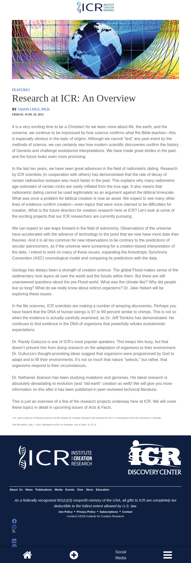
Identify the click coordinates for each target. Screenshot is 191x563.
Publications (44, 489)
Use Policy (65, 511)
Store (89, 489)
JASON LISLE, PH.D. (34, 109)
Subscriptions (108, 511)
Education (102, 489)
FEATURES (21, 90)
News (29, 489)
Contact (127, 511)
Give (80, 489)
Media (59, 489)
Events (70, 489)
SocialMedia (120, 555)
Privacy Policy (86, 511)
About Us (16, 489)
